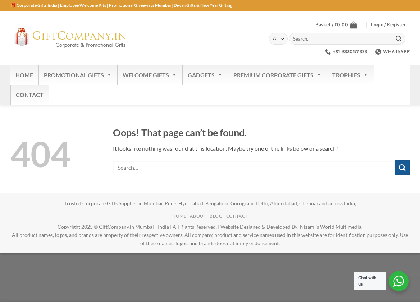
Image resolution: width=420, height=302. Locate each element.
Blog (216, 216)
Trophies (350, 75)
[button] (336, 25)
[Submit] (398, 39)
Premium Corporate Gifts (277, 75)
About (198, 216)
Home (24, 75)
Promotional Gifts (78, 75)
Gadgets (205, 75)
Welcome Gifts (150, 75)
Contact (30, 94)
